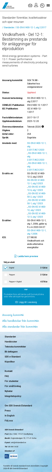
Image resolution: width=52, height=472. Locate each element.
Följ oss (9, 420)
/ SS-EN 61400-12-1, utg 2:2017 (30, 27)
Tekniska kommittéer (15, 346)
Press (8, 410)
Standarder (10, 336)
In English (10, 415)
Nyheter (9, 391)
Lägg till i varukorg (26, 302)
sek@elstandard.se (18, 442)
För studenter (11, 381)
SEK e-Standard (13, 356)
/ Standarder (8, 27)
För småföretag (13, 386)
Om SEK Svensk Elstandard (18, 405)
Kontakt (8, 371)
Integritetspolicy (13, 396)
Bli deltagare (11, 351)
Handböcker (11, 341)
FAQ (7, 376)
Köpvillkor (10, 361)
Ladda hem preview (26, 256)
